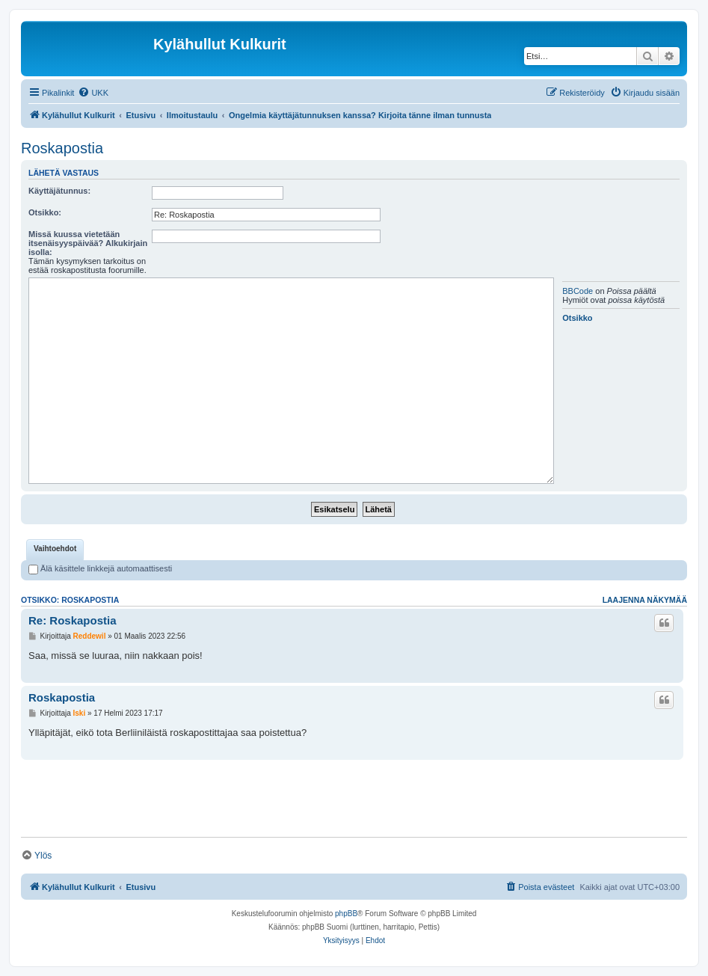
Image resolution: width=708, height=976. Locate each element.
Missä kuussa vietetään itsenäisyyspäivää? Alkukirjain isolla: (87, 243)
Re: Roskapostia (72, 620)
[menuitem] (93, 93)
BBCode (577, 290)
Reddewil (89, 636)
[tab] (55, 549)
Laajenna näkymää (645, 599)
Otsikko (577, 317)
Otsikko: (44, 212)
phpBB (346, 913)
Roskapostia (62, 148)
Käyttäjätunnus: (59, 190)
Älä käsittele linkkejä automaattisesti (100, 568)
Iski (79, 713)
